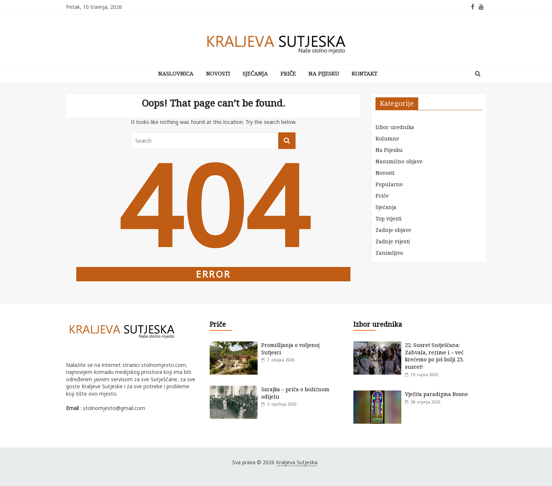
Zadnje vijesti (392, 241)
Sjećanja (255, 73)
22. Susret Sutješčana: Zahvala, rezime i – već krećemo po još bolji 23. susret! (434, 355)
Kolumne (387, 138)
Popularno (389, 184)
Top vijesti (388, 218)
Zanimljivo (389, 252)
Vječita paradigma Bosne (436, 394)
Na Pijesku (323, 73)
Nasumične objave (399, 161)
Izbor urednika (394, 127)
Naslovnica (175, 73)
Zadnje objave (393, 229)
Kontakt (364, 73)
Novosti (218, 73)
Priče (288, 73)
